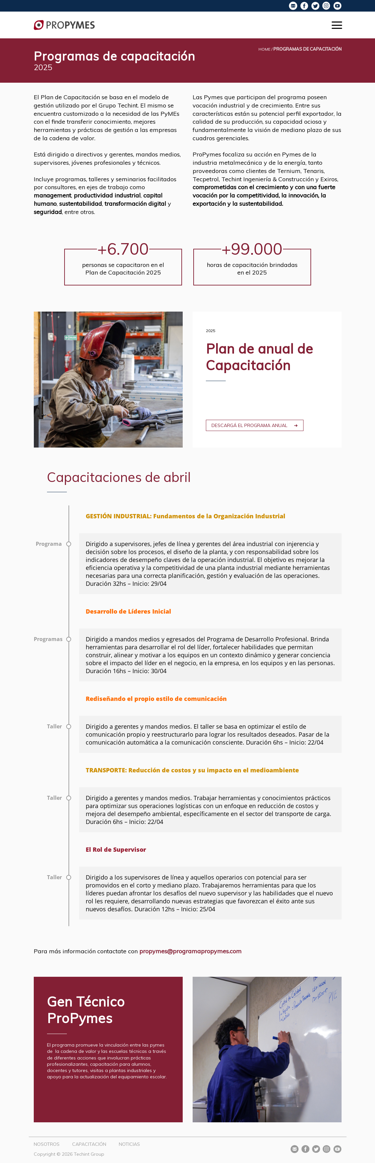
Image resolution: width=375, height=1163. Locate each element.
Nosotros (47, 1144)
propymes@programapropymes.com (190, 951)
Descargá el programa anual (249, 425)
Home (264, 49)
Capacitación (89, 1144)
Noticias (129, 1144)
